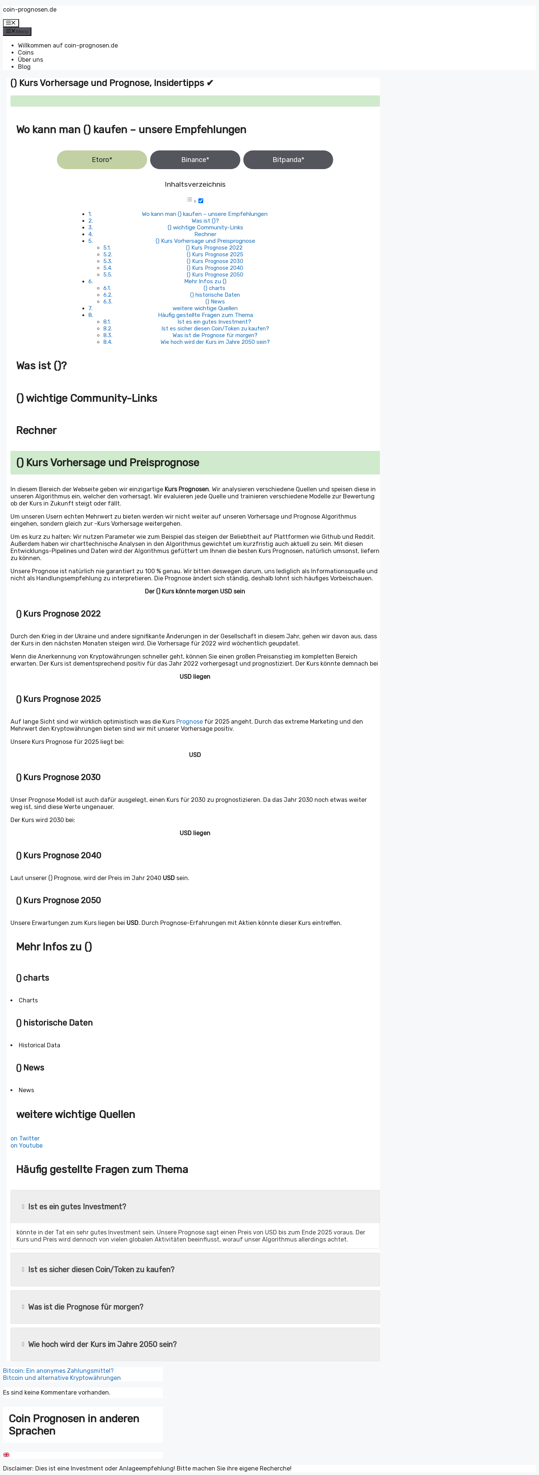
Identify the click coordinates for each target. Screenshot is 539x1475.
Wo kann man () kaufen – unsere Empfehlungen (205, 214)
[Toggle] (200, 200)
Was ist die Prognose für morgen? (215, 335)
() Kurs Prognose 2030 (215, 261)
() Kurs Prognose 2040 (215, 268)
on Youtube (26, 1145)
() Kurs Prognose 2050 (215, 274)
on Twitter (25, 1138)
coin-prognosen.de (30, 9)
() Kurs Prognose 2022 (214, 247)
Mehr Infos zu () (205, 281)
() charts (214, 288)
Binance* (195, 160)
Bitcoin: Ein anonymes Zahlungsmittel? (58, 1370)
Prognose (189, 721)
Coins (26, 52)
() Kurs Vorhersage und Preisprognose (205, 241)
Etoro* (102, 160)
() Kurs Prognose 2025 (215, 254)
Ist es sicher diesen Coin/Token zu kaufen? (215, 328)
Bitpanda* (288, 160)
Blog (24, 66)
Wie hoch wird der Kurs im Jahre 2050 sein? (215, 342)
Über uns (30, 59)
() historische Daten (215, 294)
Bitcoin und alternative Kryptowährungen (62, 1377)
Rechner (205, 234)
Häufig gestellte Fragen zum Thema (205, 315)
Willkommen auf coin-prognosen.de (68, 45)
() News (215, 301)
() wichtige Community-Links (205, 227)
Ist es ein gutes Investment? (214, 321)
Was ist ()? (205, 220)
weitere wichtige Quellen (205, 308)
